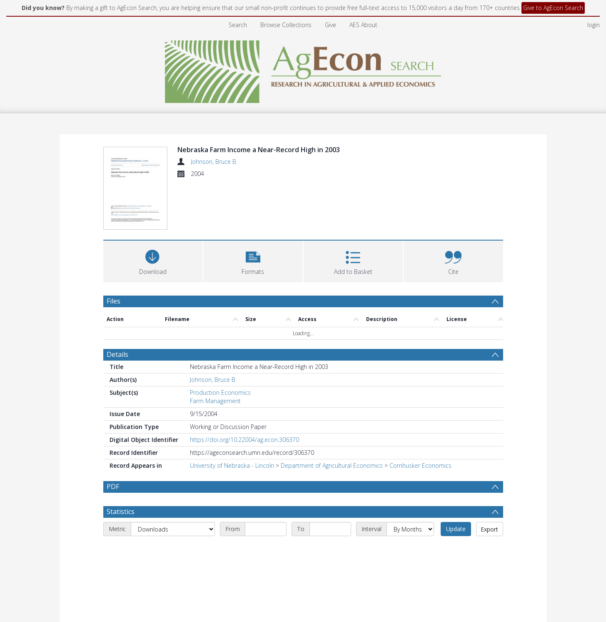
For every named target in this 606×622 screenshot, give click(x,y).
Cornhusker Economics (420, 465)
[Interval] (410, 529)
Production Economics (220, 392)
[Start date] (266, 529)
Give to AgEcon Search (553, 8)
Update (456, 529)
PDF (113, 486)
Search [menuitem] (238, 25)
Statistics (121, 511)
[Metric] (173, 529)
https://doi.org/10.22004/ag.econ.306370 (244, 440)
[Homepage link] (303, 69)
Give (330, 25)
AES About (363, 25)
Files (113, 301)
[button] (253, 260)
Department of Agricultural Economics (332, 465)
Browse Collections (286, 25)
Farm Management (215, 401)
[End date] (330, 529)
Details (117, 354)
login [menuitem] (593, 25)
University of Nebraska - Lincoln (232, 465)
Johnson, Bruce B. (214, 162)
